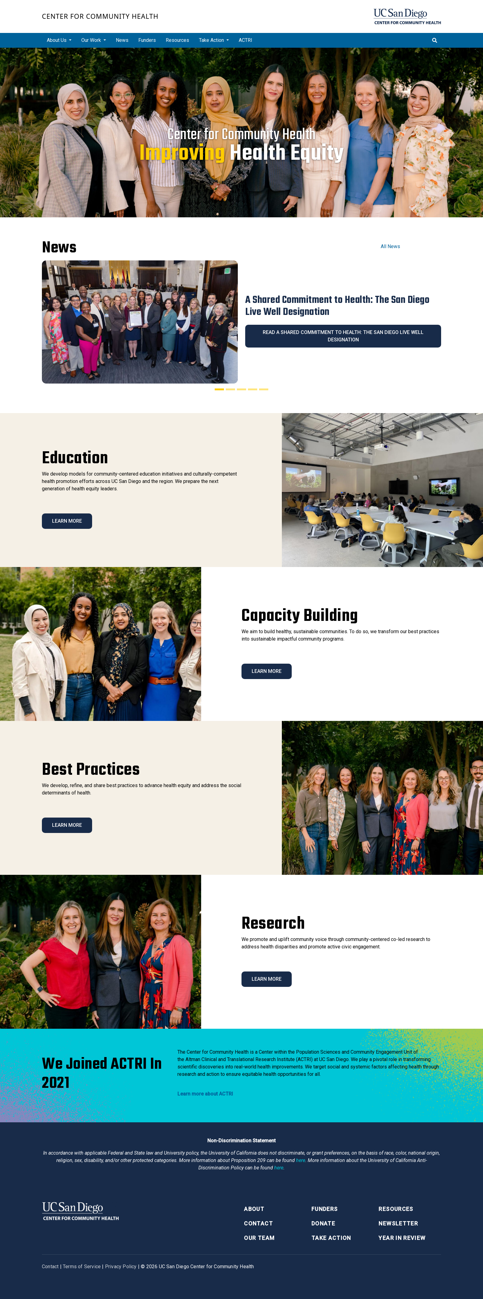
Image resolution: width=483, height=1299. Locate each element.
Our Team (259, 1238)
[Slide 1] (219, 389)
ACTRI (245, 40)
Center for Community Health (100, 16)
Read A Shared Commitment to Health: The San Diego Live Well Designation (343, 336)
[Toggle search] (434, 40)
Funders (147, 40)
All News (390, 246)
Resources (177, 40)
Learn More (67, 521)
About (254, 1209)
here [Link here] (300, 1160)
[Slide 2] (230, 389)
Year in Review (402, 1238)
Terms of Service (82, 1266)
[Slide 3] (241, 389)
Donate (323, 1223)
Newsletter (398, 1223)
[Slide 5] (263, 389)
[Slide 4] (252, 389)
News (122, 40)
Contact (258, 1223)
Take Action (331, 1238)
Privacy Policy (121, 1266)
